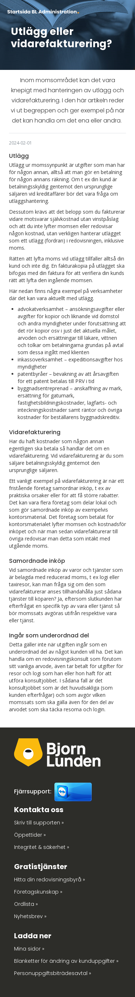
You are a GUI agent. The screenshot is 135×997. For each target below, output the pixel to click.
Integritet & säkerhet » (41, 847)
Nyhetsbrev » (30, 916)
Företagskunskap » (38, 891)
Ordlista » (26, 904)
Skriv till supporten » (39, 822)
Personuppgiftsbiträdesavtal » (52, 973)
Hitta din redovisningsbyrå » (49, 879)
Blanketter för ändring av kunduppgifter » (66, 961)
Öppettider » (30, 834)
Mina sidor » (29, 948)
